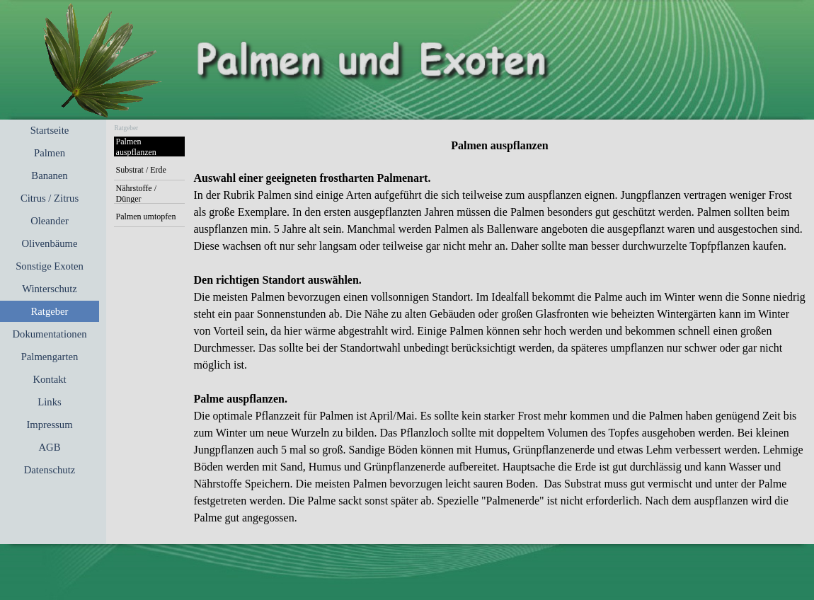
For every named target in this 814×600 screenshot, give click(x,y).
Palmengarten (50, 356)
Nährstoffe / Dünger (136, 193)
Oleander (49, 220)
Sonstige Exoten (50, 266)
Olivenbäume (50, 243)
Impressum (49, 424)
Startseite (49, 130)
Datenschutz (49, 469)
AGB (50, 447)
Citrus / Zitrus (50, 198)
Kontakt (49, 379)
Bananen (49, 175)
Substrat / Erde (141, 170)
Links (49, 402)
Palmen (49, 152)
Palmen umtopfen (146, 216)
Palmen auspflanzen (136, 147)
